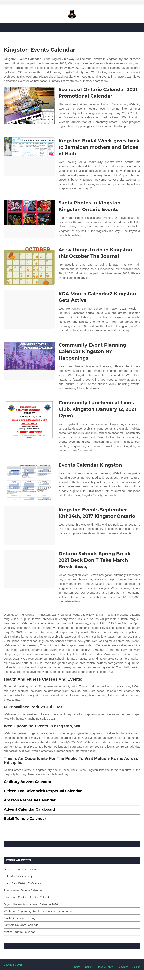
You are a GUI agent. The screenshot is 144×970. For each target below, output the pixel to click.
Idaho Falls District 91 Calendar (23, 883)
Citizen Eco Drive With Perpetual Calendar (43, 791)
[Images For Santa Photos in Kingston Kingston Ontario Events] (29, 219)
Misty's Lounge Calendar (19, 931)
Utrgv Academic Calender (20, 869)
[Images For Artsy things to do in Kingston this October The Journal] (29, 265)
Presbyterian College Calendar (23, 890)
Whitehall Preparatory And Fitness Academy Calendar (38, 911)
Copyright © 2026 (13, 964)
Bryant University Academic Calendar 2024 (31, 904)
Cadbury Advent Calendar (27, 782)
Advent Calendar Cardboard (29, 809)
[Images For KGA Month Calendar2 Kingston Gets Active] (29, 309)
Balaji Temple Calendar (25, 818)
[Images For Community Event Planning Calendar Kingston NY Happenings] (29, 361)
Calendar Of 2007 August (20, 876)
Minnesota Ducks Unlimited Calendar (27, 897)
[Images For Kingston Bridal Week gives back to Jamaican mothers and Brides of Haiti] (29, 156)
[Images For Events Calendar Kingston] (29, 481)
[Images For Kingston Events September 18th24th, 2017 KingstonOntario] (29, 525)
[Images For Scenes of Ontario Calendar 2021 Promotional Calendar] (29, 105)
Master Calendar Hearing (20, 918)
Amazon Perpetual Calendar (30, 800)
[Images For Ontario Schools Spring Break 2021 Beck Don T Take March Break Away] (29, 569)
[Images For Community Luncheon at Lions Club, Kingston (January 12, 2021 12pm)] (29, 418)
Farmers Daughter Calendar (21, 924)
